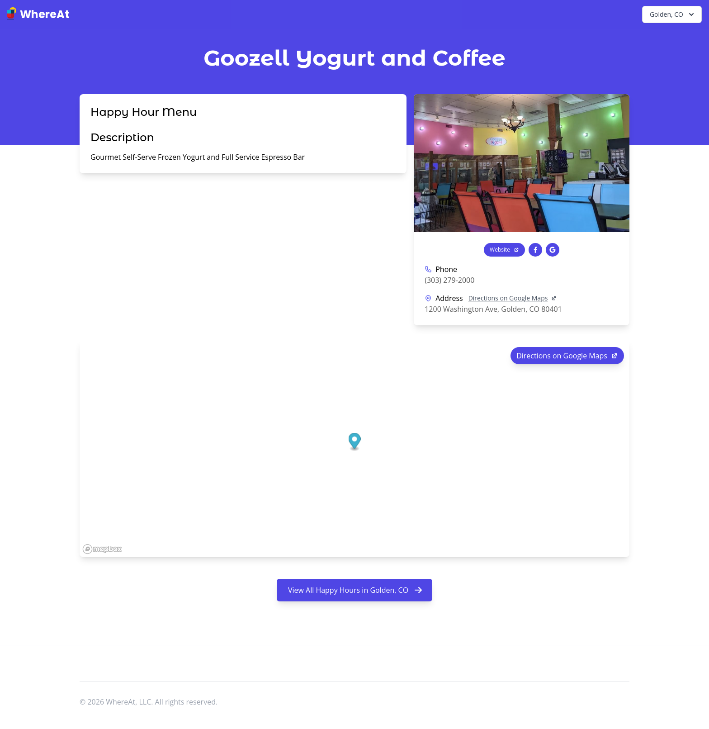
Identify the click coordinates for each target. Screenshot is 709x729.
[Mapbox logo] (102, 549)
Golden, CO (673, 14)
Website (504, 249)
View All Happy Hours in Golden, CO (355, 590)
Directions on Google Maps (512, 298)
